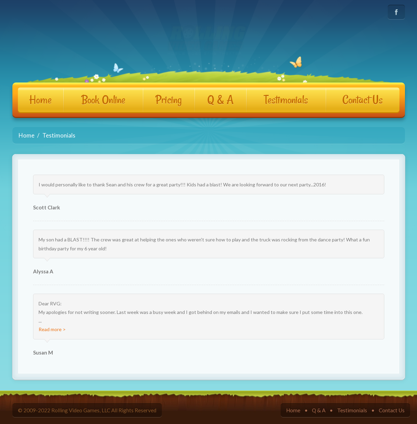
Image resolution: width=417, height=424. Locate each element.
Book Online (103, 99)
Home (40, 99)
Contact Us (362, 99)
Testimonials (286, 99)
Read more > (52, 329)
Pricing (169, 99)
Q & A (220, 99)
